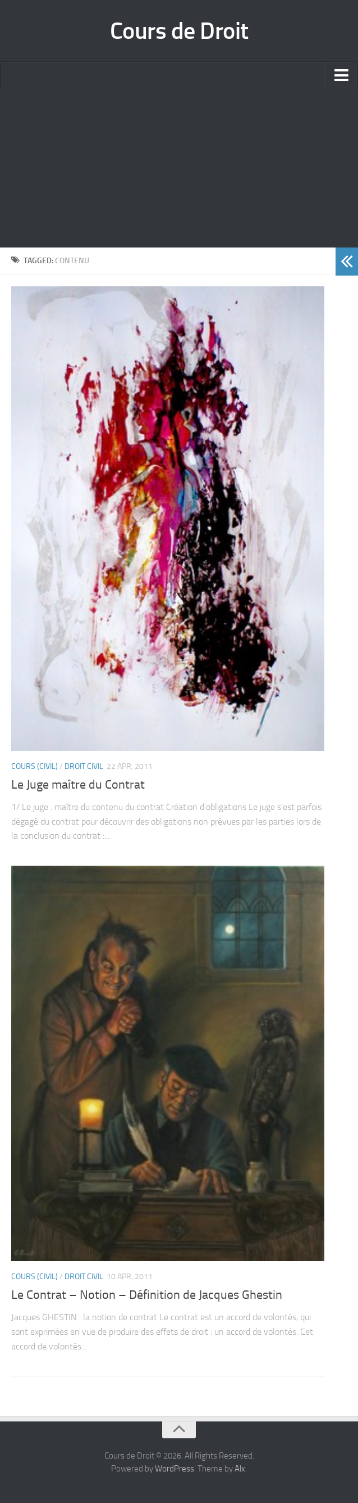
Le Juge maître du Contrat (78, 784)
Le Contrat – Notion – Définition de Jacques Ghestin (146, 1295)
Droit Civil (84, 766)
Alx (240, 1469)
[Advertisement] (179, 169)
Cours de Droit (179, 31)
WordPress (174, 1469)
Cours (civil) (34, 766)
